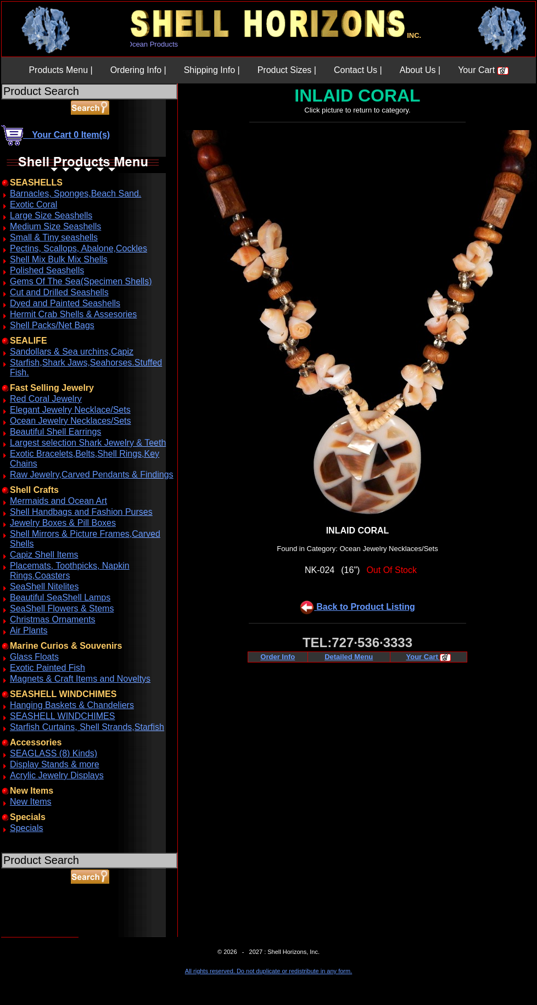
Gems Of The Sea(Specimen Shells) (81, 281)
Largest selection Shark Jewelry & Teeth (88, 442)
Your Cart (483, 70)
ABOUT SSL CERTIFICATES (29, 935)
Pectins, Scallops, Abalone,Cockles (78, 248)
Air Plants (28, 630)
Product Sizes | (287, 70)
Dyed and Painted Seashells (65, 303)
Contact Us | (358, 70)
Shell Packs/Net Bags (52, 325)
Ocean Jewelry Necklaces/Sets (70, 420)
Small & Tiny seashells (54, 237)
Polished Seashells (47, 270)
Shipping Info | (212, 70)
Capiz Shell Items (44, 554)
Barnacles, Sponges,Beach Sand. (75, 193)
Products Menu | (60, 70)
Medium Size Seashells (55, 226)
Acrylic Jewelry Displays (57, 775)
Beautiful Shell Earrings (55, 431)
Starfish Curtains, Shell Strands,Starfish (87, 727)
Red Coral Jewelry (46, 398)
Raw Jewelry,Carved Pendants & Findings (92, 474)
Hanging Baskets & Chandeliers (72, 705)
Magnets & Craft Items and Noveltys (80, 678)
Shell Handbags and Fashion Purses (81, 511)
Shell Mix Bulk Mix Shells (59, 259)
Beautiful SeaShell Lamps (60, 597)
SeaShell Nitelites (44, 586)
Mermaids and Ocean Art (58, 501)
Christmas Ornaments (53, 619)
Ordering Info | (138, 70)
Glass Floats (34, 656)
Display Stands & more (54, 764)
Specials (26, 828)
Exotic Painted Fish (47, 667)
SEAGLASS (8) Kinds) (53, 753)
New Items (31, 801)
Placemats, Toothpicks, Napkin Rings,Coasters (70, 570)
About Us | (420, 70)
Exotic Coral (33, 204)
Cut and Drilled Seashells (59, 292)
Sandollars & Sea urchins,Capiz (71, 351)
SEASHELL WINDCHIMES (62, 716)
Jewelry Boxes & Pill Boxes (63, 522)
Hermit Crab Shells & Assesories (73, 314)
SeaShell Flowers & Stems (62, 608)
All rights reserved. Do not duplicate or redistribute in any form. (268, 971)
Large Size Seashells (51, 215)
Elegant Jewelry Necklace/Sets (70, 409)
